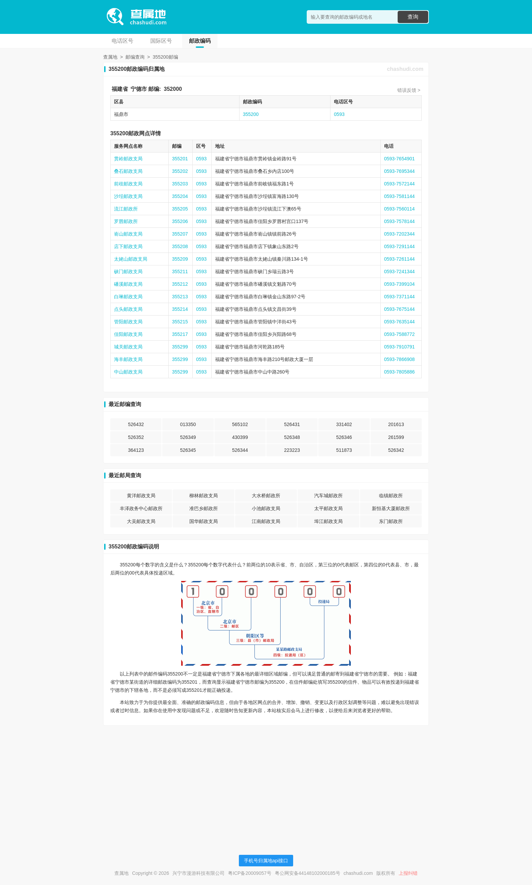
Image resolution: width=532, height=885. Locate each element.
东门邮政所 (391, 521)
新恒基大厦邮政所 (391, 508)
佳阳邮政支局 (128, 334)
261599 (396, 437)
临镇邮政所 (391, 495)
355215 (180, 321)
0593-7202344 (399, 234)
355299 (180, 346)
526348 (292, 437)
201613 (396, 424)
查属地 (110, 57)
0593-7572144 (399, 183)
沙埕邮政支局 (128, 196)
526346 (344, 437)
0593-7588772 (399, 334)
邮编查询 (135, 57)
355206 (180, 221)
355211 (180, 271)
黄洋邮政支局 (141, 495)
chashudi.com (405, 69)
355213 (180, 296)
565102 (240, 424)
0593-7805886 (399, 372)
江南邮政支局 (266, 521)
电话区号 (122, 41)
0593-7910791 (399, 346)
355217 (180, 334)
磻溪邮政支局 (128, 284)
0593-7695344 (399, 171)
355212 (180, 284)
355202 (180, 171)
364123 (136, 450)
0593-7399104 (399, 284)
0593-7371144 (399, 296)
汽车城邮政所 (328, 495)
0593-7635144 (399, 321)
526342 (396, 450)
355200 (251, 114)
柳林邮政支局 (203, 495)
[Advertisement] (266, 778)
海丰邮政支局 (128, 359)
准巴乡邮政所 (203, 508)
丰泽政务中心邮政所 (141, 508)
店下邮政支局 (128, 246)
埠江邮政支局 (328, 521)
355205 (180, 209)
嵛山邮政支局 (128, 234)
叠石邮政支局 (128, 171)
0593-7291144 (399, 246)
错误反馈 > (408, 90)
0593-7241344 (399, 271)
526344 (240, 450)
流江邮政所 (126, 209)
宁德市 (139, 89)
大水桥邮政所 (266, 495)
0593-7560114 (399, 209)
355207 (180, 234)
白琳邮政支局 (128, 296)
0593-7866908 (399, 359)
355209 (180, 259)
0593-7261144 (399, 259)
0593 (339, 114)
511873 (344, 450)
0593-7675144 (399, 309)
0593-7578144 (399, 221)
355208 (180, 246)
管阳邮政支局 (128, 321)
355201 (180, 158)
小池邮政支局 (266, 508)
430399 (240, 437)
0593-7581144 (399, 196)
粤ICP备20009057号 (249, 873)
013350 (188, 424)
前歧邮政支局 (128, 183)
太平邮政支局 (328, 508)
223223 (292, 450)
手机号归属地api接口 (266, 860)
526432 (136, 424)
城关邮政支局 (128, 346)
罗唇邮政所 (126, 221)
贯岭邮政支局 (128, 158)
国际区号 (161, 41)
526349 (188, 437)
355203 (180, 183)
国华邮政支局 (203, 521)
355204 (180, 196)
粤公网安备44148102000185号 (307, 873)
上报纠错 (408, 873)
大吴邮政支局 (141, 521)
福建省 (120, 89)
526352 (136, 437)
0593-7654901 (399, 158)
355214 (180, 309)
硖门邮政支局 (128, 271)
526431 (292, 424)
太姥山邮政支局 (130, 259)
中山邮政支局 (128, 372)
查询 (412, 17)
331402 (344, 424)
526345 (188, 450)
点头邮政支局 (128, 309)
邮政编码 (200, 41)
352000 (173, 89)
